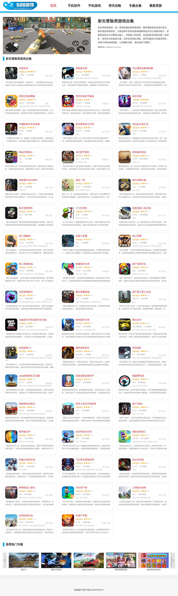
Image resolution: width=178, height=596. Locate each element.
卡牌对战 (135, 100)
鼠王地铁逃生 (26, 208)
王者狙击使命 (139, 487)
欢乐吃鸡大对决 (84, 431)
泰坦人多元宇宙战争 (86, 403)
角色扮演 (22, 72)
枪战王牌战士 (26, 152)
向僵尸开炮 (81, 515)
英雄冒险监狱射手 (85, 375)
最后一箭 (80, 180)
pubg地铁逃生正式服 (29, 375)
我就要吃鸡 (138, 375)
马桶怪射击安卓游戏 (29, 124)
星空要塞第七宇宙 (85, 124)
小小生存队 (81, 208)
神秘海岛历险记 (27, 403)
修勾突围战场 (82, 292)
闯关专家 (137, 96)
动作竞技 (79, 72)
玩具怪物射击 (26, 292)
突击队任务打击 (140, 124)
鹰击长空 (137, 320)
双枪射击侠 (81, 68)
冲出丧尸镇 (81, 487)
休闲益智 (79, 379)
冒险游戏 (79, 100)
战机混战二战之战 (141, 208)
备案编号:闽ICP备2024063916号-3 (89, 590)
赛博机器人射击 (27, 487)
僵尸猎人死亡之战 (141, 292)
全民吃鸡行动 (26, 515)
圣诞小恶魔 (81, 236)
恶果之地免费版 (27, 96)
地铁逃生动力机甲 (28, 180)
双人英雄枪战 (26, 264)
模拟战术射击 (139, 152)
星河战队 (137, 348)
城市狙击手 (24, 431)
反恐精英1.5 (25, 348)
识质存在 (23, 68)
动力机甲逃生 (82, 152)
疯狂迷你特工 (139, 431)
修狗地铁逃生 (82, 348)
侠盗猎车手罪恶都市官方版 (33, 320)
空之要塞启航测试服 (142, 68)
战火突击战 (138, 459)
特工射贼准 (24, 236)
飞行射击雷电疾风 (85, 459)
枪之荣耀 (137, 236)
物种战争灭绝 (82, 320)
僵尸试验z (137, 403)
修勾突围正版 (139, 180)
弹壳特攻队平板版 (85, 96)
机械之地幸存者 (27, 459)
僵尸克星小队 (139, 264)
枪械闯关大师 (82, 264)
